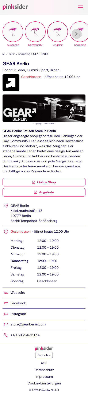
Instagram (18, 314)
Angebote (44, 192)
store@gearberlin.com (28, 324)
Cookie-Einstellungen (44, 383)
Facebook (18, 303)
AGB (44, 363)
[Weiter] (77, 34)
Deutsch (43, 355)
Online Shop (44, 182)
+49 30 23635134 (25, 335)
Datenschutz (44, 370)
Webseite (18, 292)
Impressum (44, 376)
